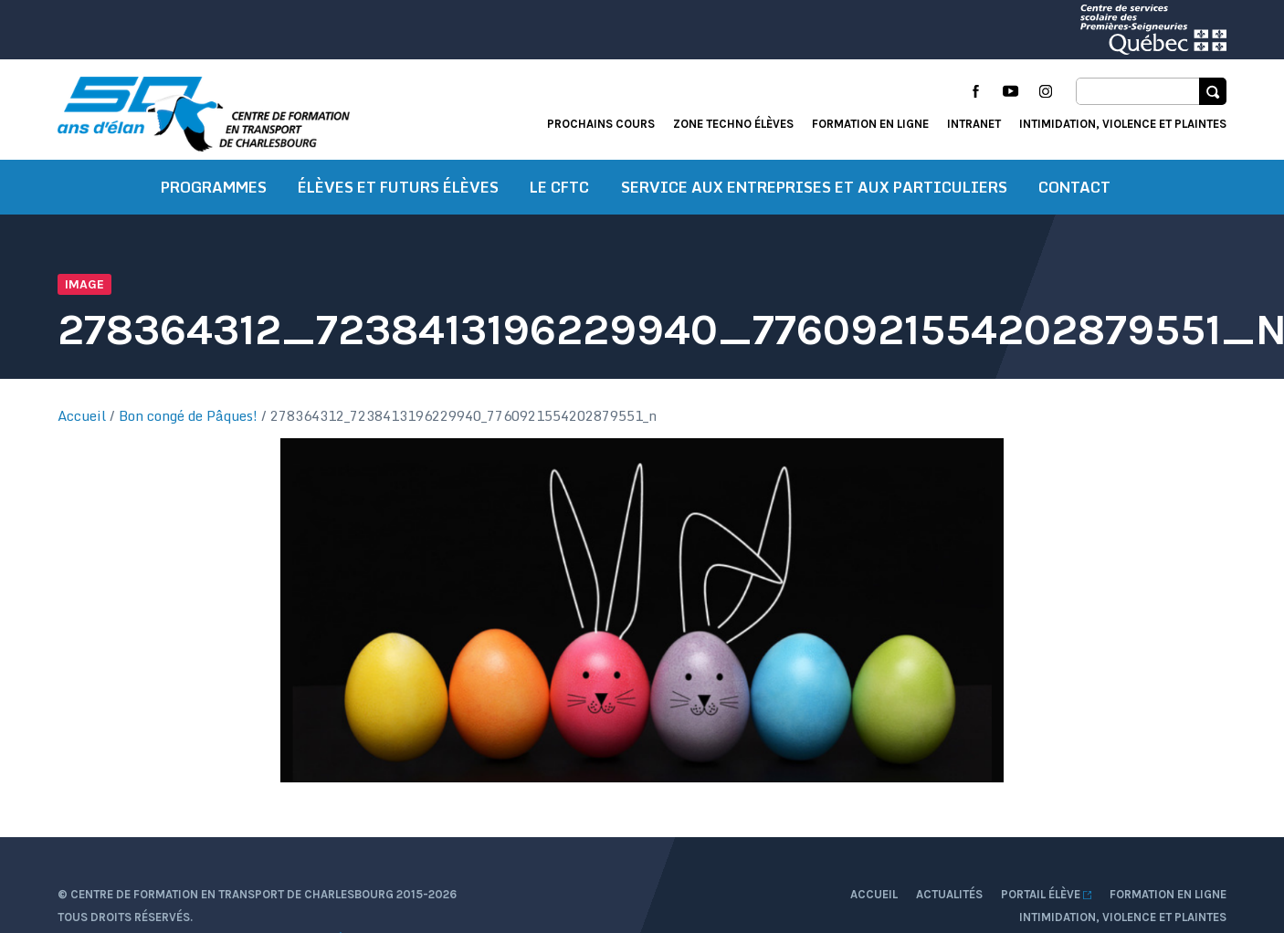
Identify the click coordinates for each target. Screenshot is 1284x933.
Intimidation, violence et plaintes (1122, 124)
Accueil (82, 415)
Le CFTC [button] (559, 187)
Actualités (949, 894)
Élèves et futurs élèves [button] (398, 187)
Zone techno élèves (733, 124)
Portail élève (1046, 894)
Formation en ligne (870, 124)
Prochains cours (601, 124)
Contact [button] (1074, 187)
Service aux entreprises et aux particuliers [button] (814, 187)
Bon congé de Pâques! (188, 415)
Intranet (974, 124)
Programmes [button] (214, 187)
